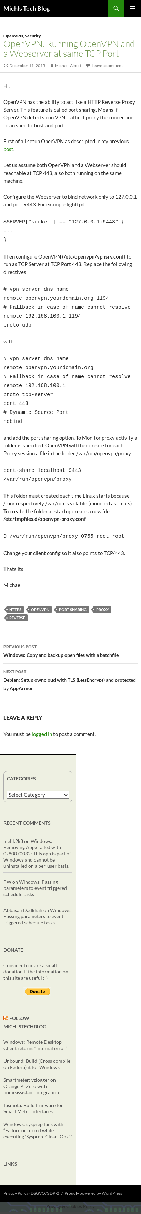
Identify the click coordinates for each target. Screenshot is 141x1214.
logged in (42, 717)
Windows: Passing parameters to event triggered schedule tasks (35, 871)
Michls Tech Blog (26, 8)
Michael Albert (68, 65)
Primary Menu (132, 8)
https (15, 593)
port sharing (73, 593)
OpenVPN (13, 35)
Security (33, 35)
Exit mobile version (70, 1204)
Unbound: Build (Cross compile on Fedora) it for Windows (36, 1047)
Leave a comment (107, 65)
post (8, 149)
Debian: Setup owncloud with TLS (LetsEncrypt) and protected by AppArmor (70, 662)
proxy (102, 593)
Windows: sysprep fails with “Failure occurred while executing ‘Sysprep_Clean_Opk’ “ (37, 1114)
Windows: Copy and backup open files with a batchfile (70, 633)
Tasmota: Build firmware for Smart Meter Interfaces (33, 1092)
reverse (17, 601)
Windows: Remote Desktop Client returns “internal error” (35, 1028)
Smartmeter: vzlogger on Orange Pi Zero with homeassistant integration (31, 1069)
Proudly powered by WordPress (93, 1176)
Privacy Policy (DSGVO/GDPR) (31, 1176)
